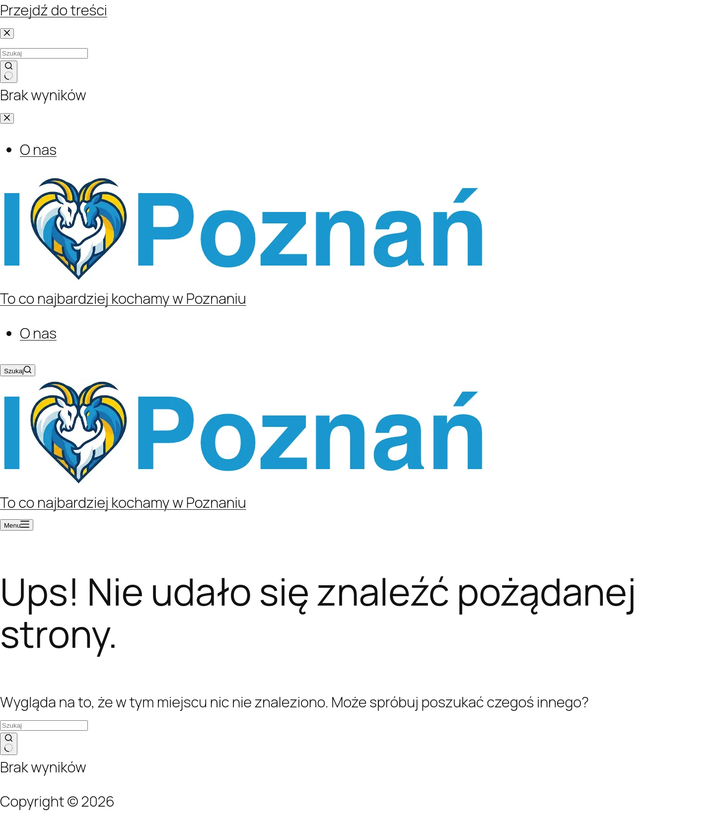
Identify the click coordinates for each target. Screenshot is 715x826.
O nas (38, 333)
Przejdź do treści (53, 10)
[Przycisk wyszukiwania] (8, 744)
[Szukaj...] (44, 725)
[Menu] (16, 525)
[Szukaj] (17, 370)
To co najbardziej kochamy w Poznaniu (123, 298)
